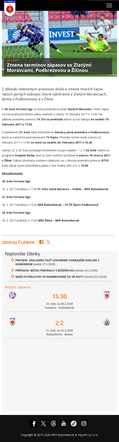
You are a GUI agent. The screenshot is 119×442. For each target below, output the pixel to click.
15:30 (59, 296)
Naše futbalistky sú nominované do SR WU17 (49, 277)
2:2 (59, 323)
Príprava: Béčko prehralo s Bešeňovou (45, 270)
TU (79, 150)
